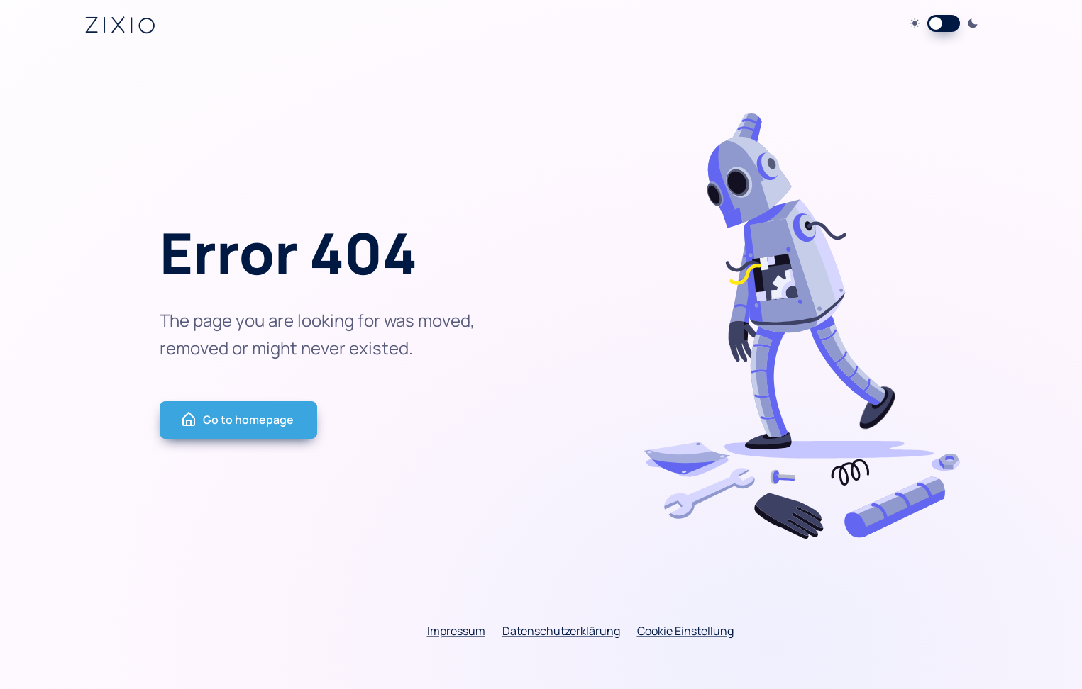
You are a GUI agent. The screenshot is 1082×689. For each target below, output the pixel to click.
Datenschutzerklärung (561, 631)
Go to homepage (237, 419)
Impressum (456, 631)
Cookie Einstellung (685, 631)
